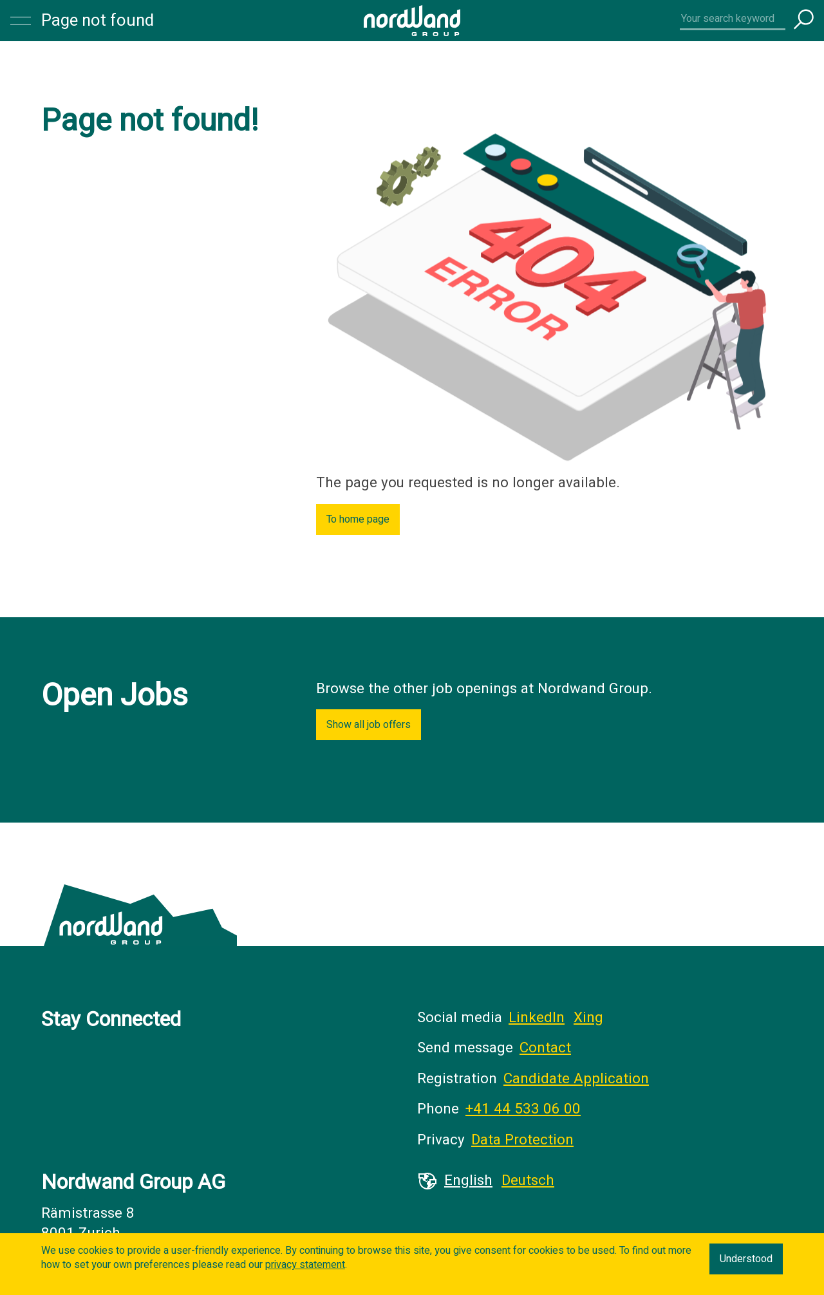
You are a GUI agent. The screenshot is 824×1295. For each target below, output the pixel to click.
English (468, 1180)
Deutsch (527, 1180)
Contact (545, 1048)
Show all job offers (368, 724)
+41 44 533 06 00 (523, 1109)
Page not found (97, 20)
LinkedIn (537, 1017)
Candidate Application (576, 1078)
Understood (746, 1259)
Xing (588, 1017)
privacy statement (305, 1264)
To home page (357, 519)
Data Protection (522, 1140)
